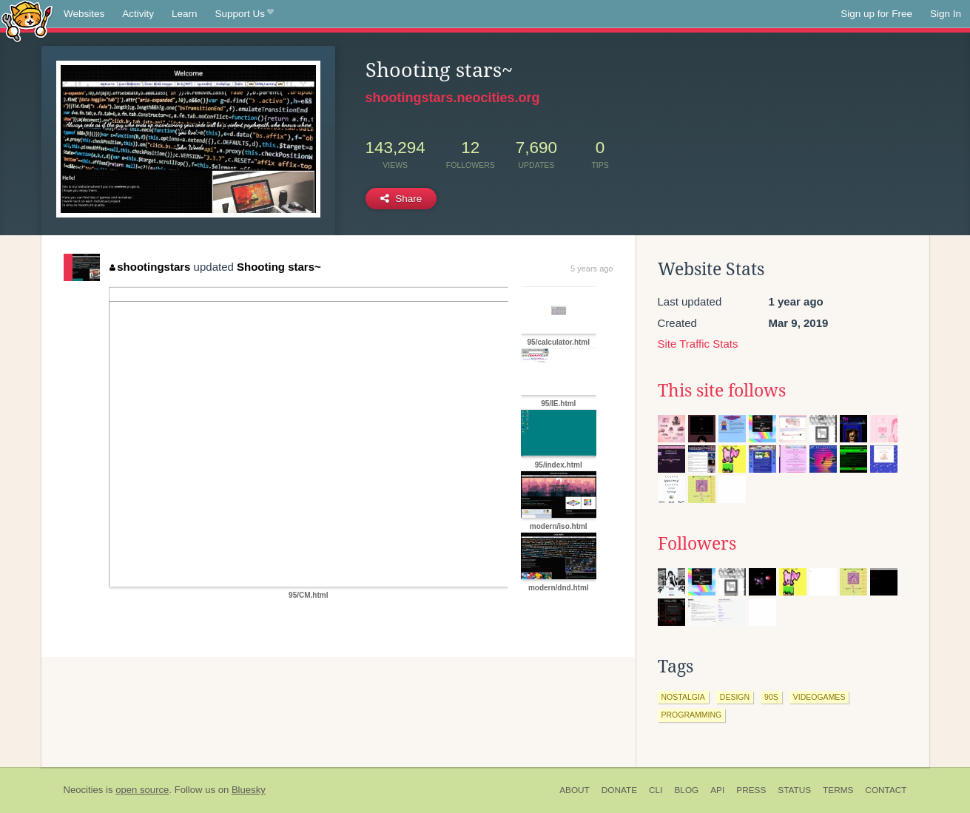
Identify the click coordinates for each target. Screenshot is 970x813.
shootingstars (150, 266)
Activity (138, 13)
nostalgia (683, 696)
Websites (84, 13)
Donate (619, 790)
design (735, 696)
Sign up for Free (876, 13)
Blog (686, 790)
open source (142, 789)
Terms (838, 790)
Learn (185, 13)
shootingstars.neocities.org (453, 97)
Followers (697, 543)
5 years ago (591, 268)
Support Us (244, 14)
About (574, 790)
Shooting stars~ (279, 266)
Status (794, 790)
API (717, 790)
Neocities (84, 789)
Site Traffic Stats (698, 343)
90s (771, 696)
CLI (655, 790)
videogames (819, 696)
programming (691, 714)
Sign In (945, 13)
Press (751, 790)
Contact (885, 790)
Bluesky (249, 789)
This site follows (722, 390)
